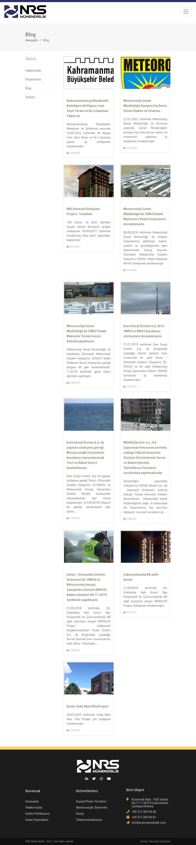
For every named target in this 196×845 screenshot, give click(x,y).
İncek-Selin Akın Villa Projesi (87, 706)
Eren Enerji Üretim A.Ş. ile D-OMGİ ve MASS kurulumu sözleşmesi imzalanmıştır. (144, 331)
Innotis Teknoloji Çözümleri (155, 841)
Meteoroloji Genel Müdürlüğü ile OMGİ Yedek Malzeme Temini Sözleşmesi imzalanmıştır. (144, 216)
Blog (28, 88)
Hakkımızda (33, 70)
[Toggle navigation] (186, 11)
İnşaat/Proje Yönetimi (91, 801)
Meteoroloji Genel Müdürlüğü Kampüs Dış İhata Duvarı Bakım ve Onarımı (145, 106)
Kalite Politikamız (37, 814)
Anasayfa (31, 40)
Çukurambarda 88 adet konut (141, 577)
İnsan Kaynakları (36, 820)
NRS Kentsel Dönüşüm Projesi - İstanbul (83, 211)
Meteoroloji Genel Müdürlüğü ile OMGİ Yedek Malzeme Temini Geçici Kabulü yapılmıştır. (86, 334)
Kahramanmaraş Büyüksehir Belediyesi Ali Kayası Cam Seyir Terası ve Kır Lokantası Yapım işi (88, 108)
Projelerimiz (33, 79)
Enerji (80, 814)
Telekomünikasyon (89, 820)
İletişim (30, 97)
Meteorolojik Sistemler (91, 807)
